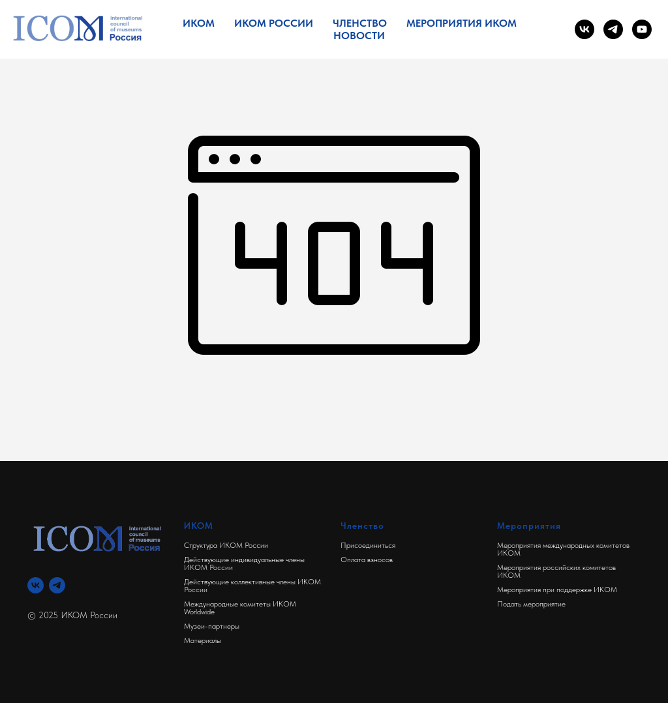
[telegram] (613, 29)
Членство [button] (360, 23)
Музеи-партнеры (211, 626)
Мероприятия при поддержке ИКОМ (557, 589)
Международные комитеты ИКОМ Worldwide (240, 607)
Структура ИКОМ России (226, 545)
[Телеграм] (57, 585)
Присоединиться (368, 545)
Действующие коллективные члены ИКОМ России (252, 585)
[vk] (584, 29)
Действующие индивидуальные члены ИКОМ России (244, 563)
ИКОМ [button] (199, 23)
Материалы (202, 640)
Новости (359, 35)
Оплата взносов (367, 559)
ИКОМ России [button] (273, 23)
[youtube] (642, 29)
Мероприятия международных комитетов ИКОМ (563, 549)
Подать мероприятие (531, 603)
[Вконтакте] (35, 585)
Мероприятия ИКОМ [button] (461, 23)
